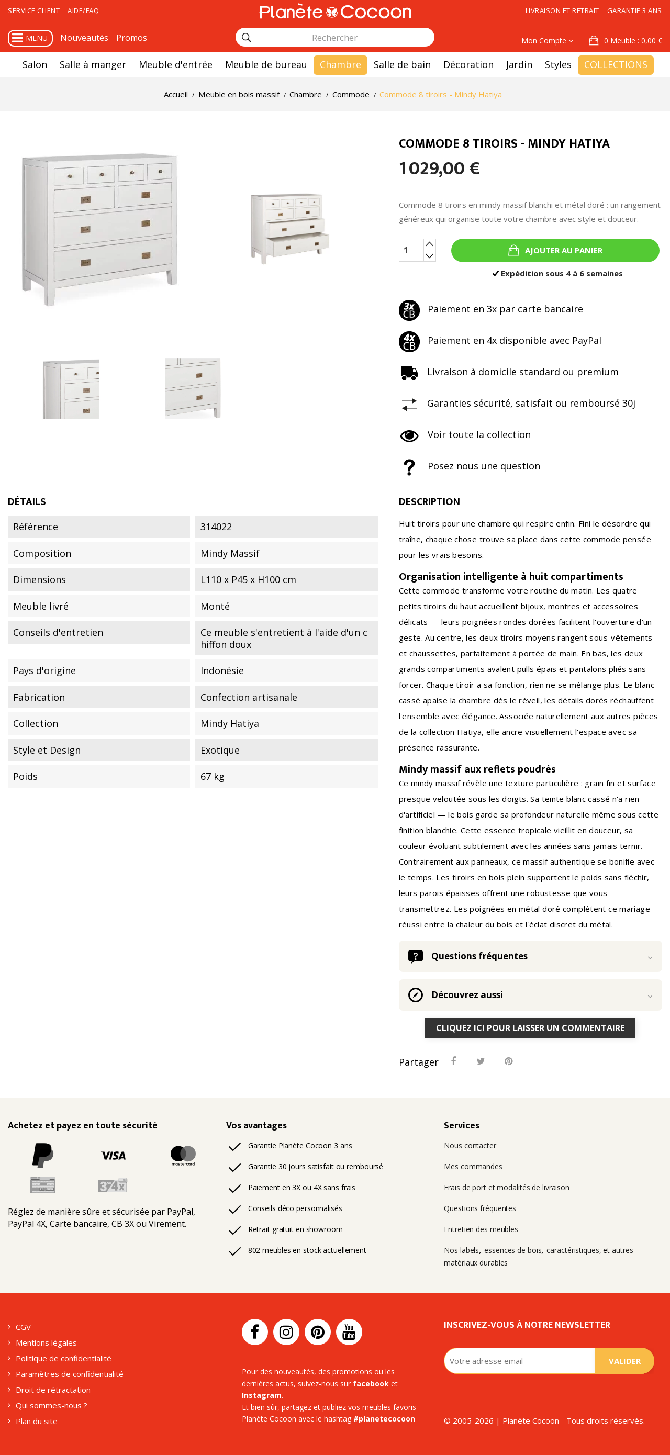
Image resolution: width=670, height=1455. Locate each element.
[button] (625, 40)
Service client (34, 10)
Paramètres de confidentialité (70, 1374)
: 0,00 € (632, 41)
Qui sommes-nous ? (51, 1405)
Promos (131, 37)
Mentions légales (46, 1342)
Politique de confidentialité (63, 1358)
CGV (23, 1327)
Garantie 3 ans (634, 10)
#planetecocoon (384, 1419)
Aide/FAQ (83, 10)
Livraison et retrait (562, 10)
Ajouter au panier (562, 250)
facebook (371, 1384)
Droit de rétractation (53, 1389)
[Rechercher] (246, 37)
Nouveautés (84, 37)
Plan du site (37, 1421)
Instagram (262, 1395)
